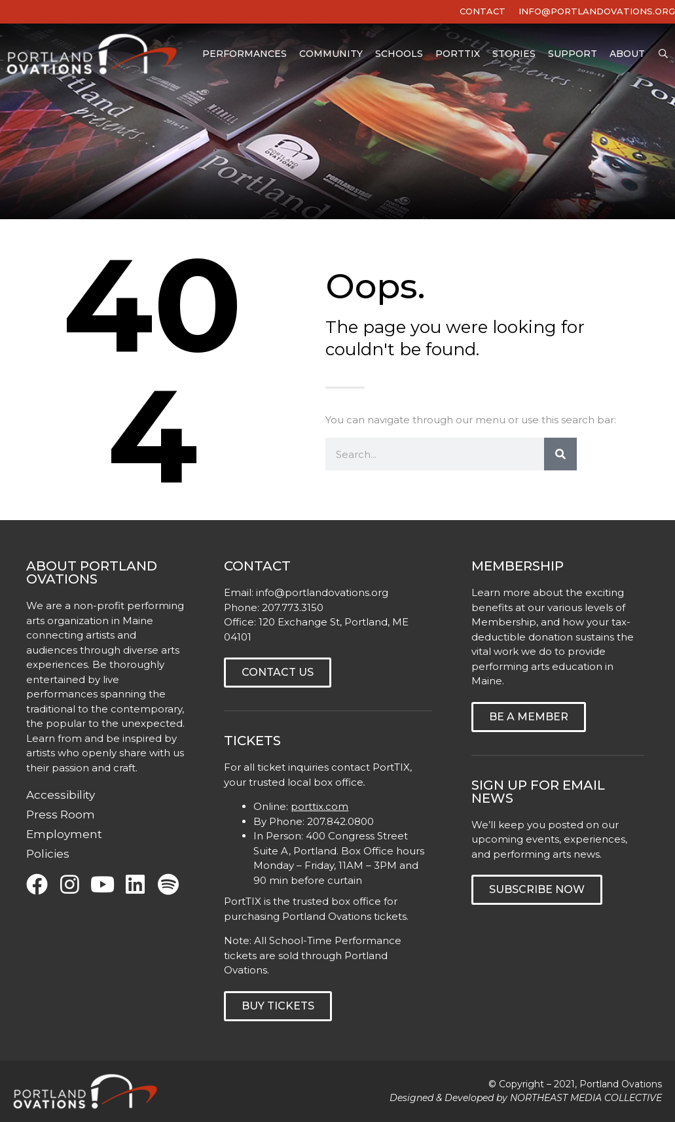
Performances (244, 55)
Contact (482, 11)
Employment (64, 834)
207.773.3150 (292, 607)
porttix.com (319, 806)
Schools (399, 55)
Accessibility (60, 794)
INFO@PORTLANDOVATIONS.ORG (597, 11)
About (627, 55)
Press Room (60, 814)
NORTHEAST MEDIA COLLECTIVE (586, 1098)
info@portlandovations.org (322, 592)
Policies (47, 853)
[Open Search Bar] (663, 55)
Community (331, 55)
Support (572, 55)
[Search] (560, 454)
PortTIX (457, 55)
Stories (514, 55)
